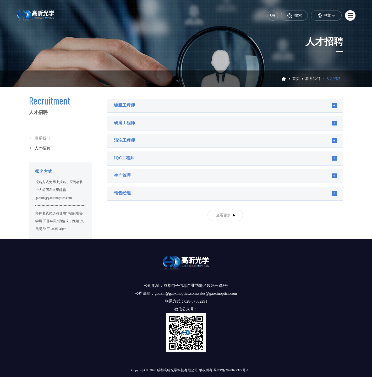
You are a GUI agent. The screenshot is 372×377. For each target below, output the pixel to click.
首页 (296, 79)
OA (272, 15)
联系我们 (312, 79)
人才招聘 (42, 148)
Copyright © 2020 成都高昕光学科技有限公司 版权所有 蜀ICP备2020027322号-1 (190, 370)
